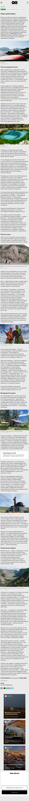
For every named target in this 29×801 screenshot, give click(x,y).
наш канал (15, 678)
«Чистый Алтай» (15, 286)
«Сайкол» (3, 437)
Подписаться (14, 792)
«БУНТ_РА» (4, 606)
